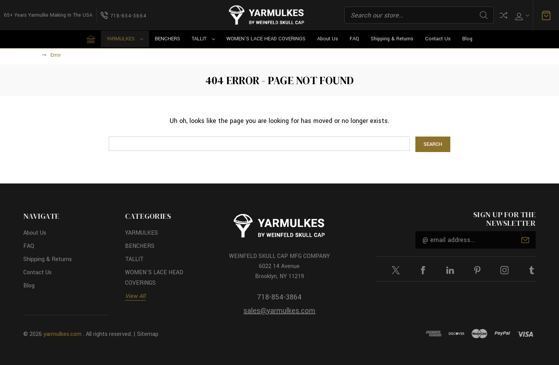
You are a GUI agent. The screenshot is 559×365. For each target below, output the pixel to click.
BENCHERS (167, 38)
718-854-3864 (279, 297)
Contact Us (438, 38)
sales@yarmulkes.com (279, 311)
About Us (327, 38)
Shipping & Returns (392, 38)
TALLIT (203, 38)
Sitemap (147, 334)
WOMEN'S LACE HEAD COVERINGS (266, 38)
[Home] (91, 39)
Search (484, 15)
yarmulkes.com (62, 334)
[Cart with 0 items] (546, 15)
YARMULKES (125, 38)
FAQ (354, 38)
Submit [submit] (525, 240)
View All (135, 296)
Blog (467, 38)
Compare (503, 15)
